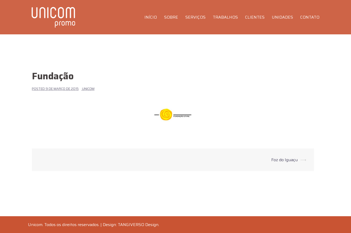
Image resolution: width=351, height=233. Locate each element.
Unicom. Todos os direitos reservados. (63, 224)
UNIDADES (282, 17)
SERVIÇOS (195, 17)
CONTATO (309, 17)
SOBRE (171, 17)
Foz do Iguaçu (284, 160)
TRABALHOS (225, 17)
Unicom (88, 88)
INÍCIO (150, 17)
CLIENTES (255, 17)
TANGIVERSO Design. (138, 224)
